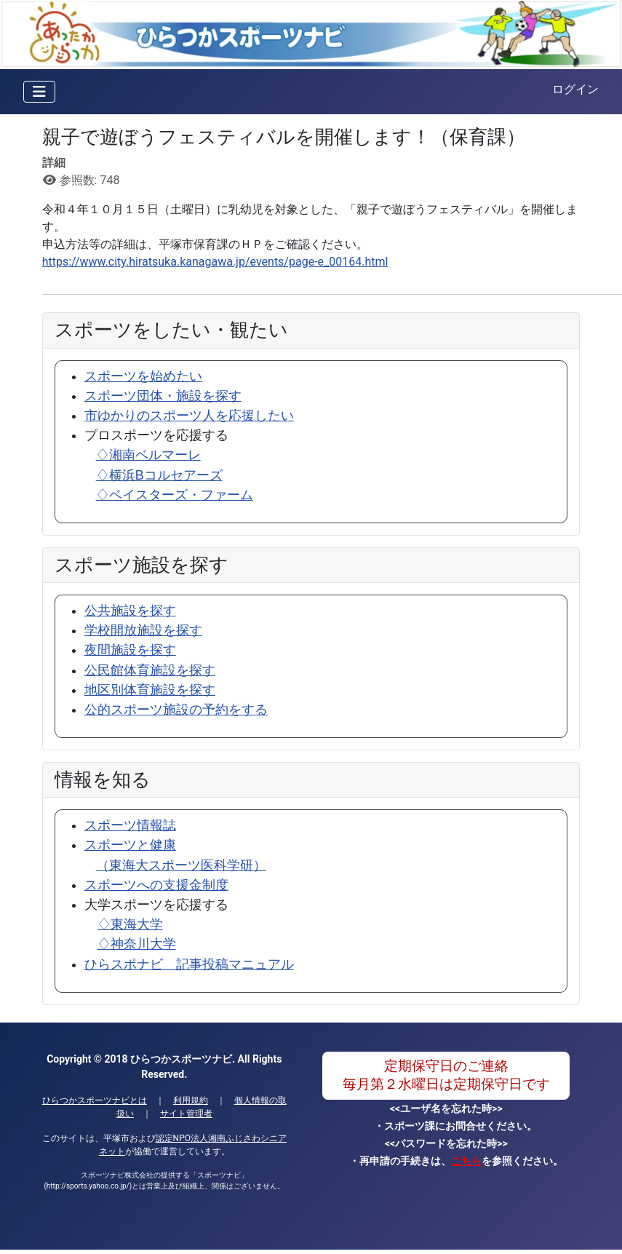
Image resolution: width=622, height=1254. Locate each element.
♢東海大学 (130, 924)
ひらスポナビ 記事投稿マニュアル (189, 964)
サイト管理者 (186, 1113)
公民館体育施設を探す (149, 670)
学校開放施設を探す (143, 630)
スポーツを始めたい (143, 376)
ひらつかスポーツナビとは (94, 1100)
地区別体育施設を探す (149, 690)
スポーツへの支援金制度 (156, 885)
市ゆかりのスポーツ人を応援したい (189, 415)
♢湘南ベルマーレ (148, 455)
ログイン (575, 89)
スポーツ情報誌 (130, 825)
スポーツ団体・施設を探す (163, 396)
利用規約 (190, 1100)
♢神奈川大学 (136, 944)
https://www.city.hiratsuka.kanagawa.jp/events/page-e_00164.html (215, 262)
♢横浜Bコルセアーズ (159, 475)
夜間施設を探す (130, 650)
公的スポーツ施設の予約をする (176, 709)
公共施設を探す (130, 610)
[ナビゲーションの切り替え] (39, 92)
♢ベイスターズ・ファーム (174, 495)
